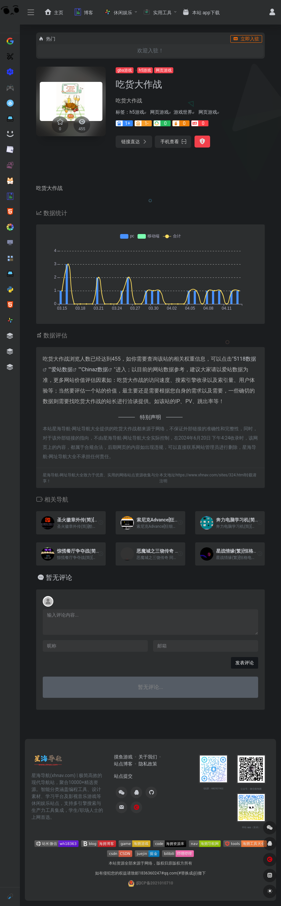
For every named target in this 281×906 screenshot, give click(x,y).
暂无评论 (59, 577)
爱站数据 (62, 369)
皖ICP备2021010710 (154, 883)
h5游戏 (145, 70)
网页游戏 (164, 70)
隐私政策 (148, 763)
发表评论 (244, 662)
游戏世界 (183, 112)
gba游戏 (124, 70)
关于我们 (148, 756)
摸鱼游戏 (123, 756)
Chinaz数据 (95, 369)
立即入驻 (246, 38)
